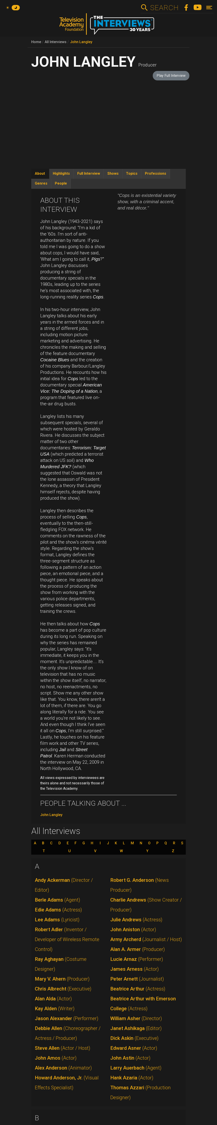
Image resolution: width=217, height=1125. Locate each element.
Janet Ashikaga (136, 1028)
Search (164, 7)
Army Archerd (146, 939)
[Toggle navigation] (209, 7)
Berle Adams (57, 900)
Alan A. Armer (137, 949)
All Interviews (55, 42)
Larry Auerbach (136, 1068)
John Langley (81, 42)
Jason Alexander (66, 1018)
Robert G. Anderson (139, 885)
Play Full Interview (171, 75)
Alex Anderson (63, 1068)
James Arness (134, 969)
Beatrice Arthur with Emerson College (143, 1003)
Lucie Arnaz (136, 959)
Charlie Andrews (146, 905)
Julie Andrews (136, 919)
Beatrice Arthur (137, 989)
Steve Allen (62, 1048)
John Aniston (133, 929)
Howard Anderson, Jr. (67, 1082)
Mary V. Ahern (62, 979)
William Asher (136, 1018)
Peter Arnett (137, 979)
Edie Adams (58, 910)
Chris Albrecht (63, 989)
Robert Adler (67, 939)
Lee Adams (57, 919)
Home (36, 42)
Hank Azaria (131, 1078)
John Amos (56, 1058)
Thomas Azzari (140, 1092)
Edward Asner (133, 1048)
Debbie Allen (68, 1033)
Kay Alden (55, 1008)
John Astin (130, 1058)
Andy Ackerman (64, 885)
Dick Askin (134, 1038)
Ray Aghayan (60, 964)
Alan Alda (53, 998)
